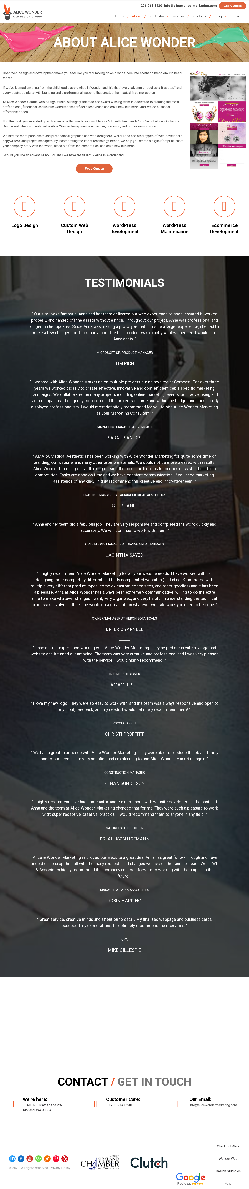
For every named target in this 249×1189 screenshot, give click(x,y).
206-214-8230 (150, 6)
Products (199, 16)
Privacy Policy (60, 1167)
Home (119, 16)
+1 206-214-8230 (119, 1104)
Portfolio (156, 16)
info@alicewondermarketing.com (189, 6)
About (137, 16)
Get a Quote (233, 6)
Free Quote (94, 168)
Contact (236, 16)
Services (178, 16)
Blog (218, 16)
